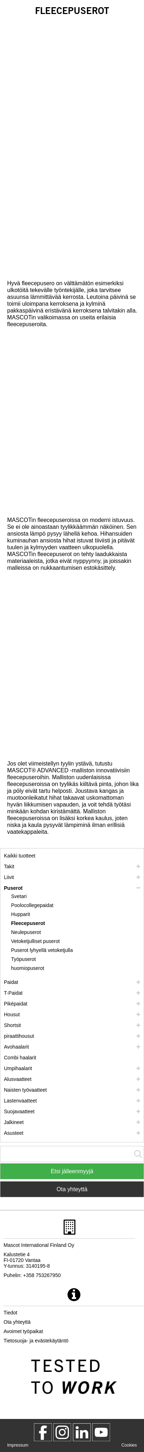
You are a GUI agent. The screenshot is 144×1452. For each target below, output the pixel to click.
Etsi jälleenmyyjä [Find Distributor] (72, 1171)
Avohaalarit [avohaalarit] (16, 1047)
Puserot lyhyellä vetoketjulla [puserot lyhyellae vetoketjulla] (42, 950)
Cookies (129, 1445)
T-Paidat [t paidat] (13, 993)
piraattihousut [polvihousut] (19, 1036)
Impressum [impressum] (17, 1445)
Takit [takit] (9, 866)
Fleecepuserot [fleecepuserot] (28, 923)
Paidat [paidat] (11, 982)
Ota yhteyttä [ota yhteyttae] (17, 1322)
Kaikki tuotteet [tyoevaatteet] (19, 856)
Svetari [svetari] (19, 896)
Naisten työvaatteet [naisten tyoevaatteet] (25, 1090)
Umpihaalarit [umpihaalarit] (18, 1068)
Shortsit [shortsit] (12, 1025)
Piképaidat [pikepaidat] (15, 1004)
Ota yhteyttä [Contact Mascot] (71, 1189)
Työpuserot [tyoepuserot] (23, 959)
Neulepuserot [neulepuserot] (26, 932)
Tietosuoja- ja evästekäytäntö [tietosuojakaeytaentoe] (36, 1341)
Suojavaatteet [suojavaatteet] (19, 1111)
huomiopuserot (27, 968)
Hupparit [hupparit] (20, 914)
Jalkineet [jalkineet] (14, 1122)
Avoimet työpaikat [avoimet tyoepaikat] (23, 1331)
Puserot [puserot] (13, 888)
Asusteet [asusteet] (13, 1133)
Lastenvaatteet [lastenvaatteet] (20, 1101)
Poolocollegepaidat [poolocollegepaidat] (32, 905)
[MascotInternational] (101, 1432)
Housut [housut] (12, 1014)
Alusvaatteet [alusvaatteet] (17, 1079)
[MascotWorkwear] (43, 1432)
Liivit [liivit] (9, 877)
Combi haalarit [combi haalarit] (20, 1057)
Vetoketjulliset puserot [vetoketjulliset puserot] (35, 941)
